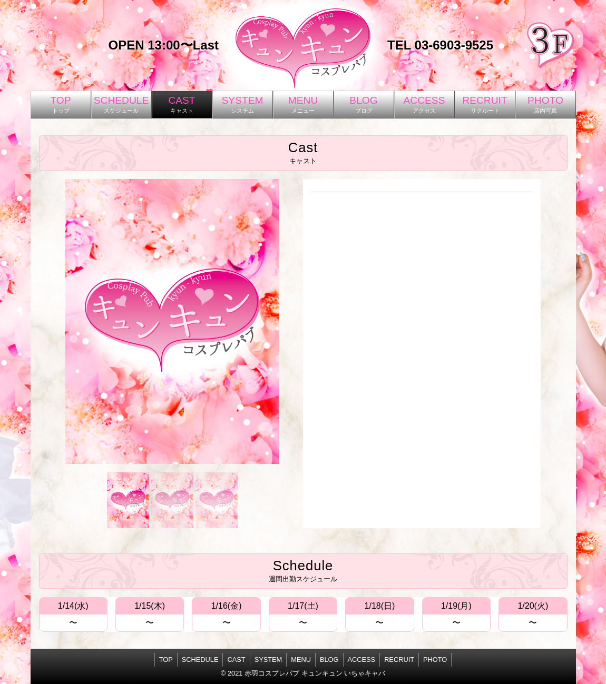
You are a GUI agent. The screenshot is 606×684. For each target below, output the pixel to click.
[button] (128, 500)
